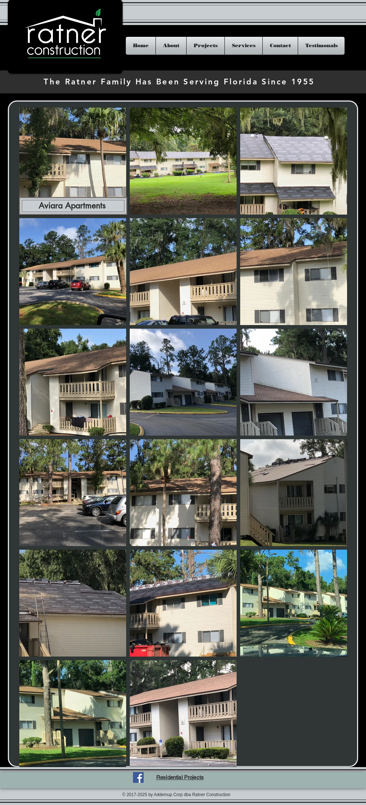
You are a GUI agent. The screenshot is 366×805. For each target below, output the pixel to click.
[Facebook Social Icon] (138, 777)
